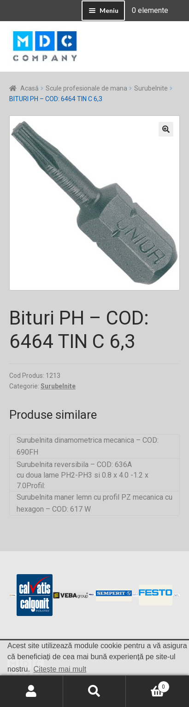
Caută (94, 691)
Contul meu (31, 691)
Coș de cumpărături (147, 685)
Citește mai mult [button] (60, 669)
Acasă (29, 88)
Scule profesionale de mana (86, 88)
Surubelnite (151, 88)
